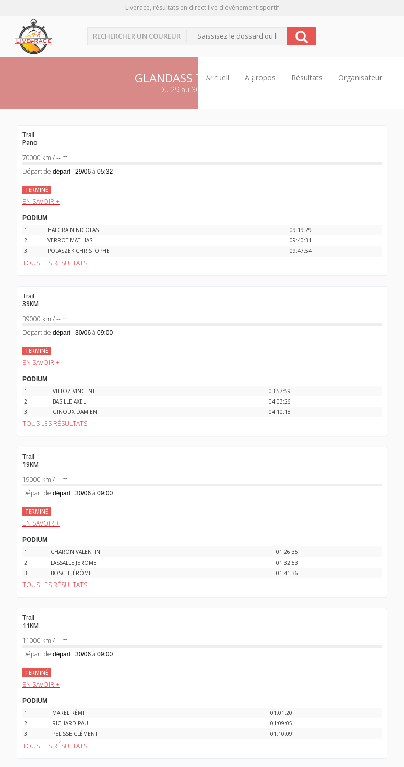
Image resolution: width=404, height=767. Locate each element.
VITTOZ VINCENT (74, 391)
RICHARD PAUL (71, 723)
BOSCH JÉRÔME (71, 573)
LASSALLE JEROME (74, 562)
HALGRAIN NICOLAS (73, 230)
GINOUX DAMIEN (75, 412)
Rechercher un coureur (137, 36)
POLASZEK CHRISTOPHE (78, 250)
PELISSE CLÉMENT (75, 733)
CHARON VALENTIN (75, 551)
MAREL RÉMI (68, 712)
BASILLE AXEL (69, 401)
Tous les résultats (54, 263)
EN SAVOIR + (41, 201)
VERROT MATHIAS (69, 240)
